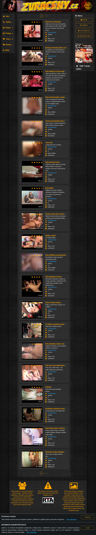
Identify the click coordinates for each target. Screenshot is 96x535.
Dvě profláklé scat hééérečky (55, 255)
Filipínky (48, 387)
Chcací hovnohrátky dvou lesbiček (57, 121)
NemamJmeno (52, 287)
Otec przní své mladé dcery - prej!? (57, 365)
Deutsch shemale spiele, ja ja (55, 47)
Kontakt (84, 20)
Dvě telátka (49, 188)
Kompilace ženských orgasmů (56, 408)
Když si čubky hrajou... (53, 302)
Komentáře (9, 45)
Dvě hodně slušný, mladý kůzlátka (57, 428)
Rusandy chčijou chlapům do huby (57, 452)
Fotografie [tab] (9, 33)
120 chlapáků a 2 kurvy (53, 276)
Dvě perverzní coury (52, 162)
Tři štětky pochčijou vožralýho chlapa (58, 324)
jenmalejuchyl (52, 32)
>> (46, 16)
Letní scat (48, 142)
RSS (6, 50)
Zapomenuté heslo (84, 36)
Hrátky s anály (50, 235)
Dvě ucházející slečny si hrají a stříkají (59, 344)
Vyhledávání (9, 22)
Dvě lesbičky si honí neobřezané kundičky (60, 71)
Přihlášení (84, 25)
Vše (6, 16)
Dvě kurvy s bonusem (53, 21)
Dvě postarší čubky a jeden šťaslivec (58, 97)
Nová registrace (84, 30)
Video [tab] (6, 28)
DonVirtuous (52, 393)
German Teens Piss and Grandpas (57, 214)
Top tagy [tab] (8, 39)
